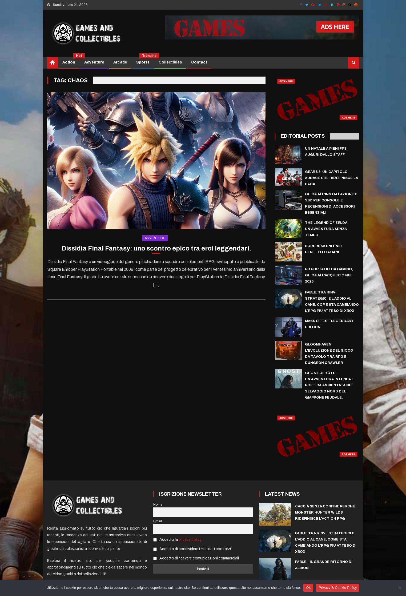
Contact (199, 62)
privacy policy (190, 540)
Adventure (94, 62)
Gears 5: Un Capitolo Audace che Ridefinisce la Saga (331, 178)
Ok (308, 588)
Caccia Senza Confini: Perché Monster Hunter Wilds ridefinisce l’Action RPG (325, 512)
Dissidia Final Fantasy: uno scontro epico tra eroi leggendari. (156, 248)
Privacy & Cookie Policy (338, 588)
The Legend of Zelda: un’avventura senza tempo (326, 229)
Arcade (120, 62)
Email (157, 521)
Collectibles (170, 62)
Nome (157, 504)
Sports (145, 60)
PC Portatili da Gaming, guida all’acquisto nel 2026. (329, 275)
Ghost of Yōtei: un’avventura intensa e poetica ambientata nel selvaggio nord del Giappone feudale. (329, 385)
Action (70, 60)
